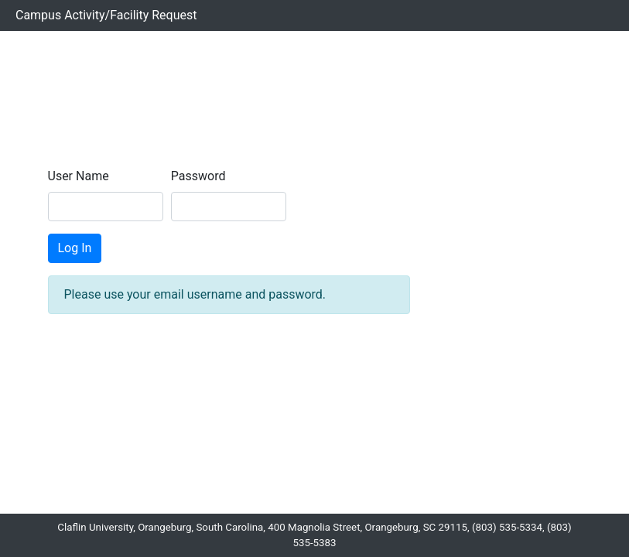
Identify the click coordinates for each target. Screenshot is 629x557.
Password (198, 176)
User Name (78, 176)
